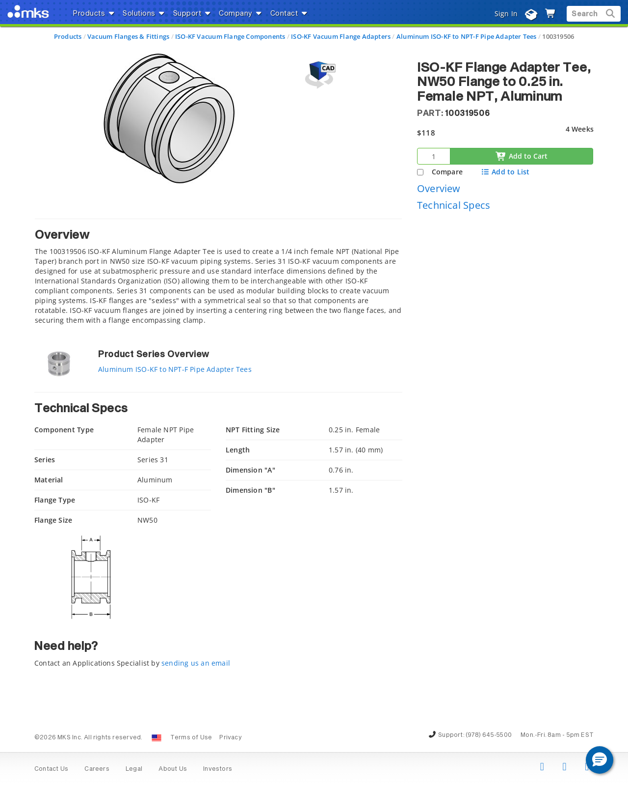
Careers (96, 769)
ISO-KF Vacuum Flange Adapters (341, 36)
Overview (439, 188)
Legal (134, 769)
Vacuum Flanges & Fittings (128, 36)
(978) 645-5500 (489, 735)
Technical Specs (453, 205)
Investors (217, 769)
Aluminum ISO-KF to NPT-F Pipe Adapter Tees (466, 36)
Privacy (230, 738)
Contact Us (51, 769)
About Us (172, 769)
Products (68, 36)
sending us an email (195, 663)
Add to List (505, 171)
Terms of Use (191, 738)
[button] (599, 760)
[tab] (218, 274)
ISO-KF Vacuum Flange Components (230, 36)
